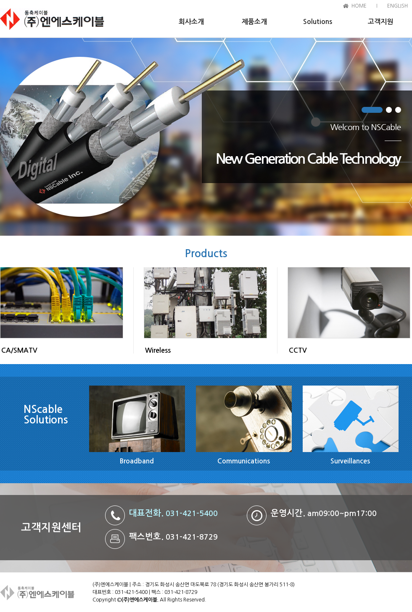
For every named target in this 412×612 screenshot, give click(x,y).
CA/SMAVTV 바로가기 (61, 303)
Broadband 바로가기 (137, 418)
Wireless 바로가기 (205, 303)
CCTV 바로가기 (349, 303)
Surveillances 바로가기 (350, 418)
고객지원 (380, 22)
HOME (359, 5)
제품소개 (254, 22)
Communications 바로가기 (243, 418)
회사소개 (191, 22)
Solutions (317, 22)
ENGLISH (397, 5)
